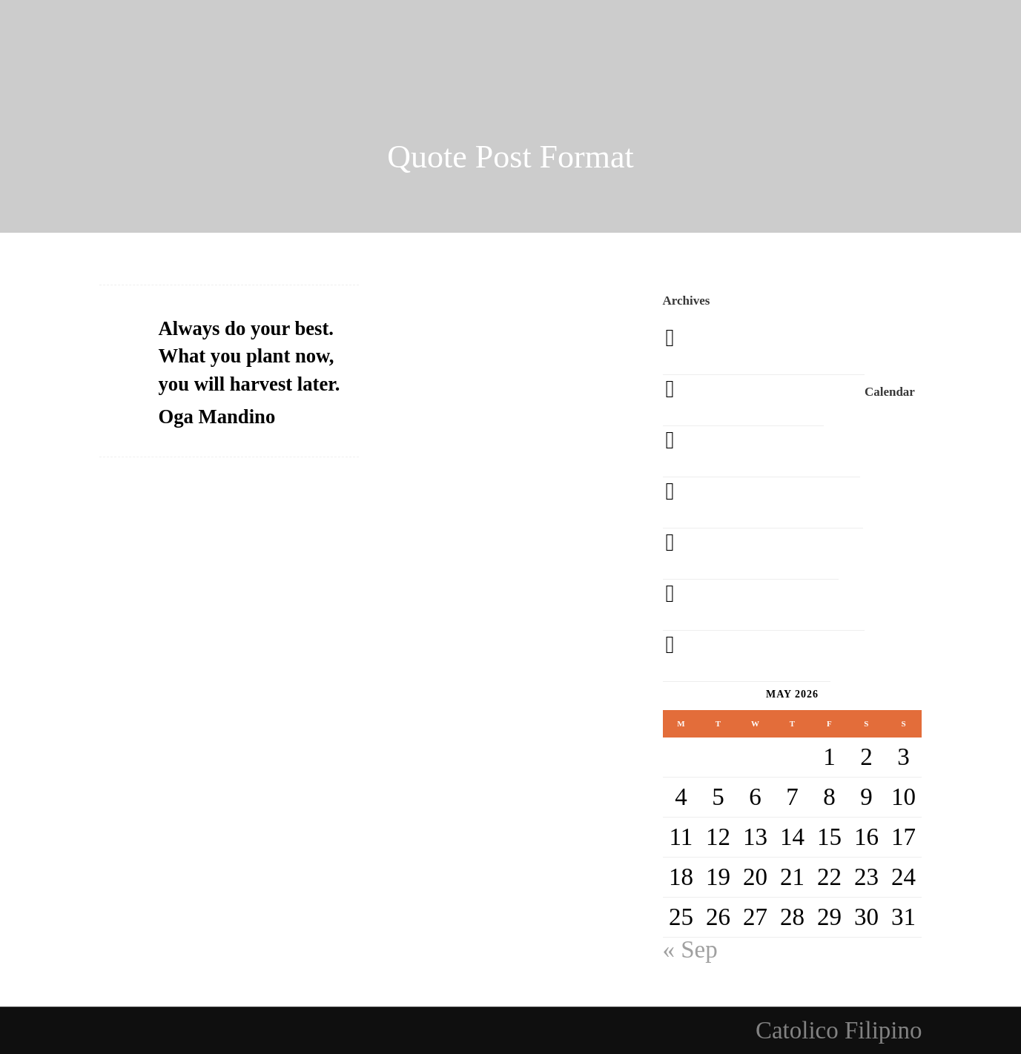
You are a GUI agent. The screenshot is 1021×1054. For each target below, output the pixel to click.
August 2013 (756, 656)
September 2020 (773, 349)
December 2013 (771, 451)
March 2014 (752, 400)
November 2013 (772, 502)
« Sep (690, 949)
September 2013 (773, 604)
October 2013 (760, 553)
